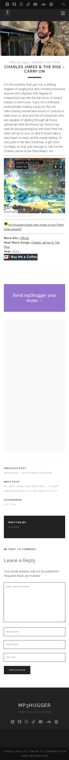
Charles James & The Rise (15, 216)
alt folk (53, 62)
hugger (37, 62)
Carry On (31, 216)
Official (24, 238)
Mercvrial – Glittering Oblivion (28, 472)
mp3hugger (34, 705)
